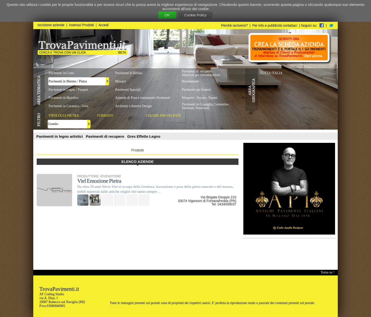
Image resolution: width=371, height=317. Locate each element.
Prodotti (137, 150)
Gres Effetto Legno (143, 136)
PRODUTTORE (88, 176)
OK (167, 15)
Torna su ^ (328, 272)
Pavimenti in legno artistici (60, 136)
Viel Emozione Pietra (99, 181)
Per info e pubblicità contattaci (274, 25)
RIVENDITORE (110, 176)
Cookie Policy (195, 15)
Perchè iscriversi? (234, 25)
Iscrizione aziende (51, 25)
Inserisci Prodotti (81, 25)
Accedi (104, 25)
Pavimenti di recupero (105, 136)
